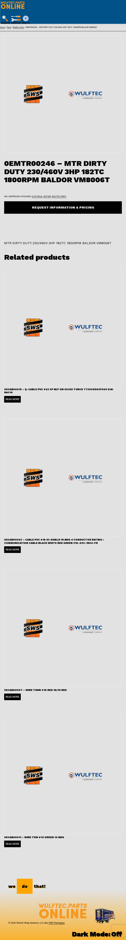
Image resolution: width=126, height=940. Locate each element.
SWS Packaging (57, 923)
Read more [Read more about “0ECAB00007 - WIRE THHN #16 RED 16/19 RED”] (12, 696)
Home (2, 27)
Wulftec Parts (18, 27)
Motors (47, 196)
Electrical (37, 196)
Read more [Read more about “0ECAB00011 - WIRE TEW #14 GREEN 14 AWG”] (12, 843)
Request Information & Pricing (63, 207)
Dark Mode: (97, 934)
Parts (9, 27)
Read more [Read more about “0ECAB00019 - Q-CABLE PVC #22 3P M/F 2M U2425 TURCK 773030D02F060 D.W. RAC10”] (12, 399)
